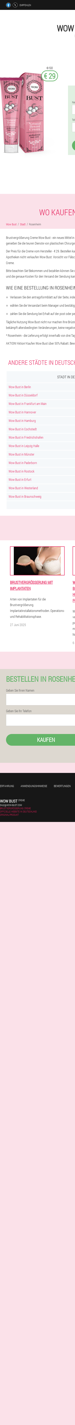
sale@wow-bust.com (11, 805)
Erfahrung (7, 786)
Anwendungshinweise (34, 786)
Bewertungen (62, 786)
